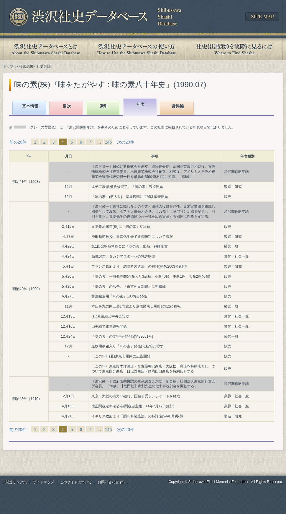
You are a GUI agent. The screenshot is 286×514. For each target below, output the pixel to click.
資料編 (177, 106)
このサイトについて (76, 482)
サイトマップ (43, 482)
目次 (67, 106)
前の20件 (18, 142)
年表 (141, 104)
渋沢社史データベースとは (45, 49)
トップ (8, 66)
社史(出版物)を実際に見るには (234, 49)
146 (108, 142)
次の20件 (125, 142)
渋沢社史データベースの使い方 (136, 49)
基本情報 (30, 106)
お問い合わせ (108, 482)
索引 (104, 106)
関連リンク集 (16, 482)
